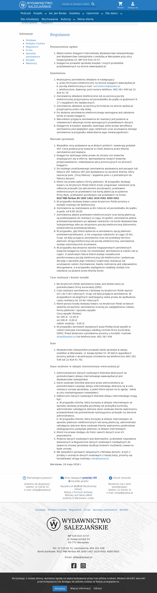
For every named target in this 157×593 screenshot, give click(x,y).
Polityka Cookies (35, 43)
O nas (29, 50)
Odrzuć (98, 588)
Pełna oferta (85, 19)
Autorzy (66, 19)
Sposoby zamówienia (33, 55)
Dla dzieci (111, 13)
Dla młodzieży (30, 19)
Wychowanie (50, 19)
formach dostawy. (83, 492)
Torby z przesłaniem (121, 17)
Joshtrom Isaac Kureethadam (119, 12)
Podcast (26, 13)
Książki (37, 13)
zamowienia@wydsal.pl (106, 86)
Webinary (31, 63)
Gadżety (74, 13)
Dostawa (31, 40)
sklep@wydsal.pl (66, 336)
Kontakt (30, 60)
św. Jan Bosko (58, 13)
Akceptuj (60, 588)
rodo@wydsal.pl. (99, 458)
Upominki (92, 13)
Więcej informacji (80, 588)
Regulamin (32, 46)
